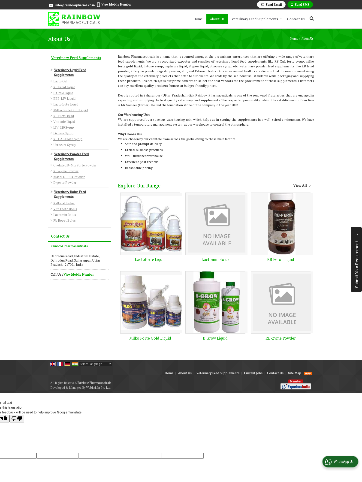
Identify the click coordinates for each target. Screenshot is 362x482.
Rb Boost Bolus (64, 220)
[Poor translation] (16, 418)
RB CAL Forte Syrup (67, 139)
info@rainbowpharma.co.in (75, 5)
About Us (217, 19)
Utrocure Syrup (64, 144)
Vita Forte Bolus (65, 209)
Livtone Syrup (63, 133)
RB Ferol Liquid (64, 87)
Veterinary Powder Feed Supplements (71, 156)
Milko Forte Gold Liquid (70, 110)
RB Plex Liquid (63, 116)
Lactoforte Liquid (65, 104)
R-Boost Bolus (64, 203)
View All (302, 185)
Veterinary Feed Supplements (257, 19)
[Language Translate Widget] (95, 363)
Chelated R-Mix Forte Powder (75, 165)
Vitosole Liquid (64, 121)
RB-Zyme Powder (65, 171)
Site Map (294, 373)
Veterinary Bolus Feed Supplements (70, 194)
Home (198, 19)
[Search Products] (311, 18)
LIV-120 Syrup (63, 127)
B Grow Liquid (63, 92)
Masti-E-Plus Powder (69, 177)
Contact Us (296, 19)
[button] (116, 4)
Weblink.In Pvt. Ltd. (98, 388)
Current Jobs (253, 373)
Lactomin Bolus (64, 214)
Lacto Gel (60, 81)
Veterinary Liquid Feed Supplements (70, 72)
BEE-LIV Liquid (64, 98)
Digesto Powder (64, 182)
